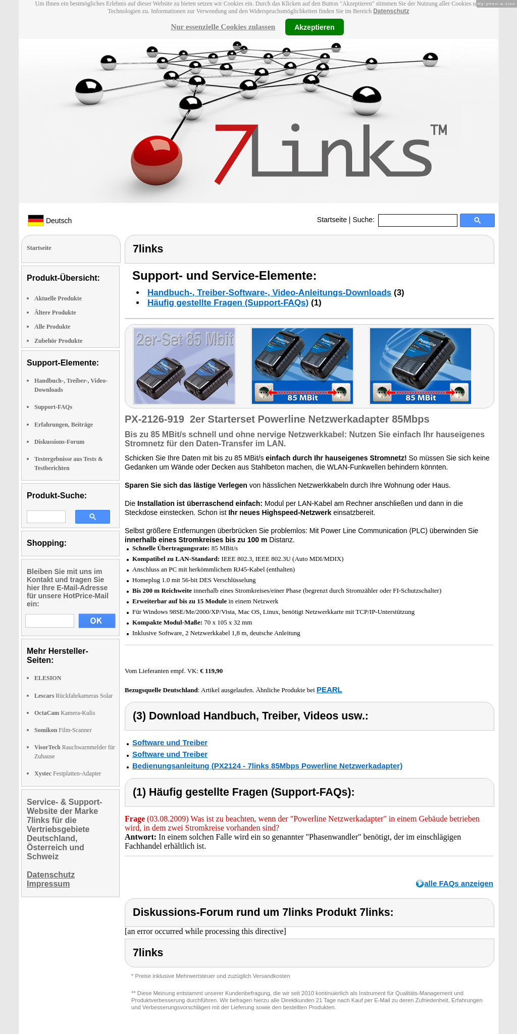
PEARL (329, 689)
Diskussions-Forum (59, 441)
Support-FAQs (53, 406)
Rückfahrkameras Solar (73, 695)
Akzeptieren (314, 27)
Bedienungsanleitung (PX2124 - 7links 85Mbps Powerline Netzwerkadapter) (267, 765)
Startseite (332, 220)
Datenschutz (391, 11)
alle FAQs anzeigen (458, 883)
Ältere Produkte (55, 312)
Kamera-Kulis (64, 712)
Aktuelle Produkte (58, 298)
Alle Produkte (52, 326)
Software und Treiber (170, 742)
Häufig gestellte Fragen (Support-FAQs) (227, 302)
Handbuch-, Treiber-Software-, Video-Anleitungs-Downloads (269, 292)
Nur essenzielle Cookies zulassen (223, 27)
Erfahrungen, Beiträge (63, 424)
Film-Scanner (63, 730)
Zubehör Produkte (58, 340)
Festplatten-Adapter (67, 773)
